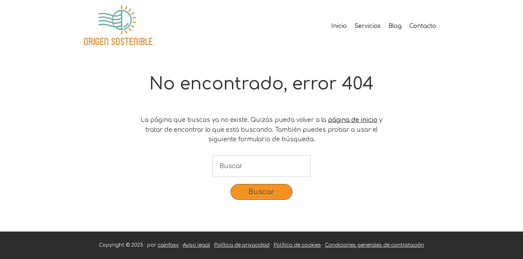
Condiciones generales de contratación (374, 245)
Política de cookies (297, 245)
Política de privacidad (242, 245)
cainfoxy (168, 245)
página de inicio (352, 120)
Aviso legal (196, 245)
